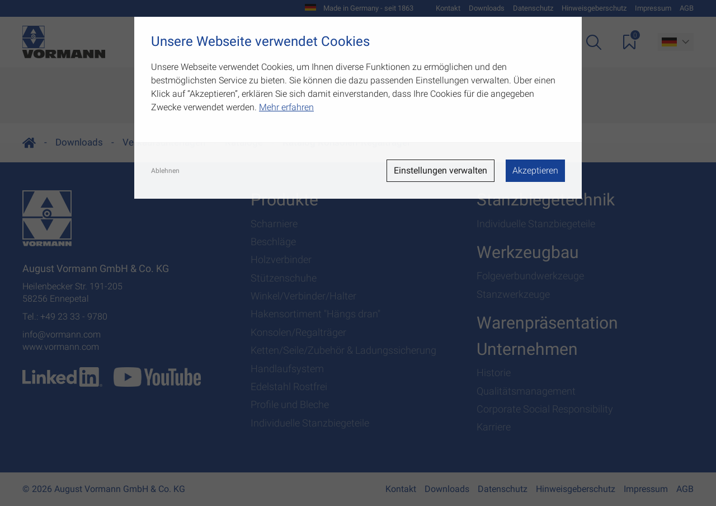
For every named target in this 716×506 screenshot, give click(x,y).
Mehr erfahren (286, 107)
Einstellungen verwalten (440, 170)
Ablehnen (165, 171)
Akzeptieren (535, 170)
